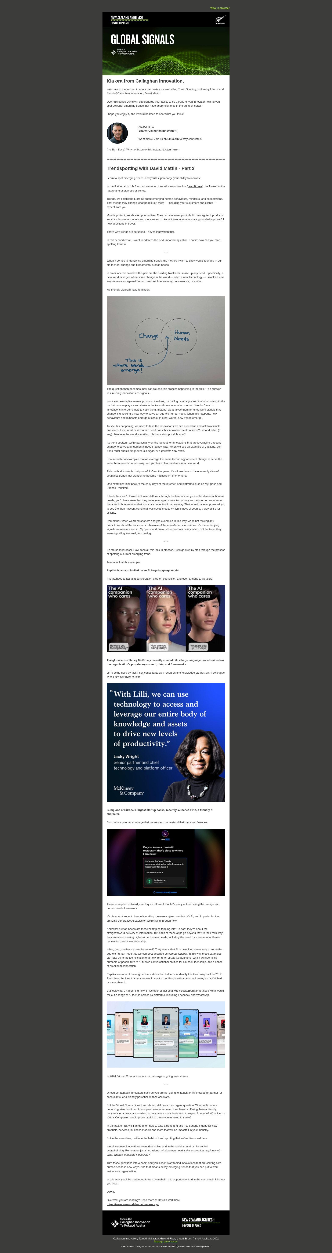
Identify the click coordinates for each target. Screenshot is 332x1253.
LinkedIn (173, 139)
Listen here (170, 149)
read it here (195, 186)
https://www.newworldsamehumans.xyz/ (133, 1204)
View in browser (220, 8)
